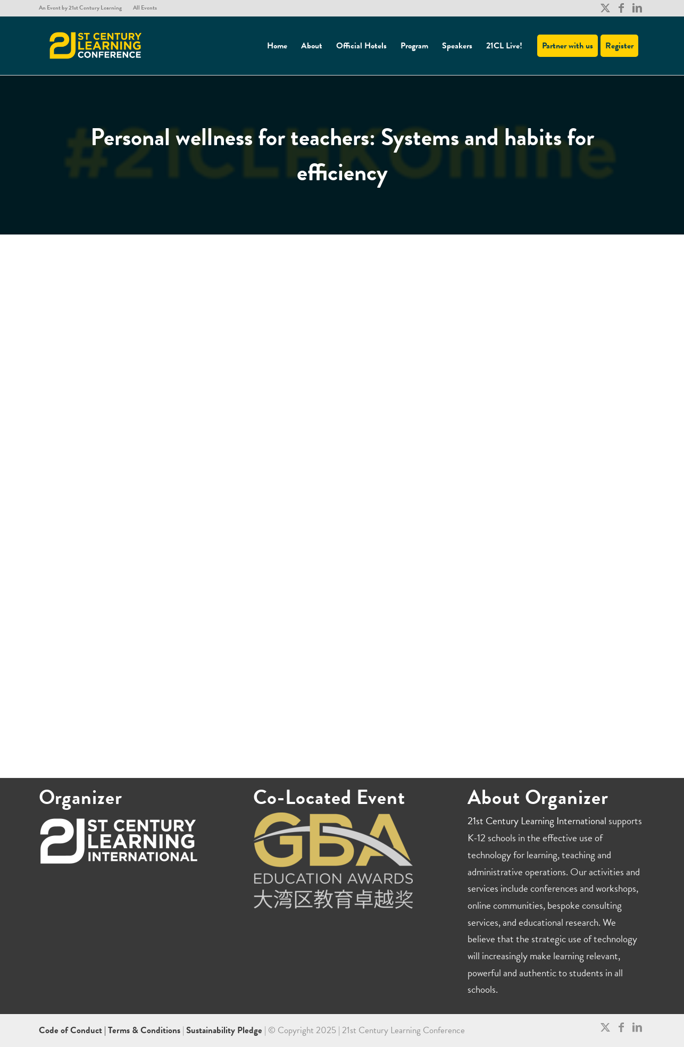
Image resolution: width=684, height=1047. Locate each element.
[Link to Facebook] (621, 8)
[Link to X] (605, 8)
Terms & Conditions (144, 1030)
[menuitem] (83, 8)
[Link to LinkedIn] (637, 8)
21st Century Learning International (537, 820)
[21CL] (96, 45)
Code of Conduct (71, 1030)
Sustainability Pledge (225, 1030)
